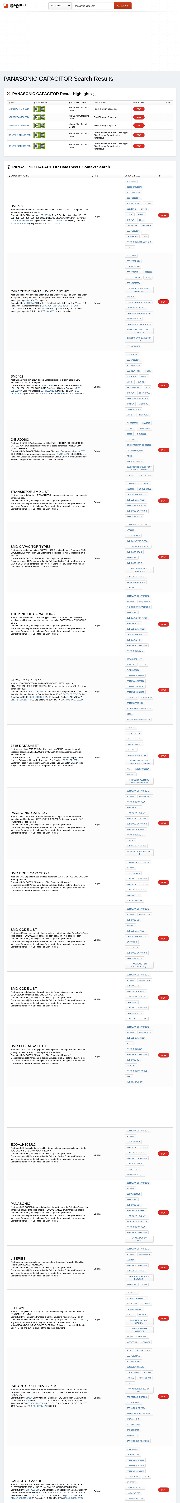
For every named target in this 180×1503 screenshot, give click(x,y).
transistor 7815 (134, 627)
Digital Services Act (121, 1492)
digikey (130, 361)
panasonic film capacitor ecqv (139, 797)
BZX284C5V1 (132, 1270)
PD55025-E (131, 563)
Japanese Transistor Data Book (140, 1033)
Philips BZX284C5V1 (136, 1275)
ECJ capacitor (134, 315)
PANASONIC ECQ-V (135, 552)
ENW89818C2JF (144, 414)
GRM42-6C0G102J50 (73, 592)
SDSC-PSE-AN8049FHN (136, 1051)
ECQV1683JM (144, 761)
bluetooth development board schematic (139, 408)
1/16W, (147, 258)
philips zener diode (136, 1292)
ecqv (129, 861)
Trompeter (132, 225)
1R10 (144, 225)
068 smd (148, 766)
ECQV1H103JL (144, 852)
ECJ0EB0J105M (133, 1153)
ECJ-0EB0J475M (41, 1140)
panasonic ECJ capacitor (139, 296)
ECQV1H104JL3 (144, 968)
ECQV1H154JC (144, 670)
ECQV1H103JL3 (144, 459)
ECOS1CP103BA (71, 640)
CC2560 (130, 414)
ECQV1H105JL (144, 426)
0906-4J (145, 1270)
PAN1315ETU (79, 397)
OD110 (142, 563)
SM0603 (42, 285)
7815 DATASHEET (134, 623)
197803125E (78, 1068)
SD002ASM (31, 279)
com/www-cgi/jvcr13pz (138, 421)
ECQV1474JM (144, 1015)
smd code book (134, 472)
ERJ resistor (133, 1157)
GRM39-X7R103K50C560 (137, 1317)
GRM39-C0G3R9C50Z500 (137, 1330)
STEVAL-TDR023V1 (35, 584)
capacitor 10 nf (134, 1279)
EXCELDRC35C (70, 587)
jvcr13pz (147, 870)
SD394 (29, 1131)
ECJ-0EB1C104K (19, 216)
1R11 (140, 212)
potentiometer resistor (139, 598)
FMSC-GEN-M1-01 (134, 1059)
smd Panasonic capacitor (139, 1003)
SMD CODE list (133, 530)
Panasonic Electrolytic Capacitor (140, 301)
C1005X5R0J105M (24, 213)
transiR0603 (143, 381)
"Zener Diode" (133, 1233)
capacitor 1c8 (133, 365)
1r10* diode (143, 352)
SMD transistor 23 (136, 1376)
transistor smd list (137, 430)
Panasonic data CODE (137, 874)
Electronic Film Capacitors (140, 486)
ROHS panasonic (134, 750)
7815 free (131, 631)
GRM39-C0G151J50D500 (137, 1308)
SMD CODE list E (134, 481)
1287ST (130, 208)
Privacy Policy (58, 1492)
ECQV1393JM (144, 512)
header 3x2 (132, 1162)
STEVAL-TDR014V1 (35, 1270)
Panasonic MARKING (136, 636)
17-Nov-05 (36, 638)
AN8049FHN (132, 1055)
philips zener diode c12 (138, 607)
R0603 (129, 385)
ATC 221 (147, 1217)
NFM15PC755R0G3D (19, 109)
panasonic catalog (136, 439)
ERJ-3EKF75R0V (133, 258)
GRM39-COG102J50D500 (71, 1319)
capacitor (146, 589)
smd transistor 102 (136, 709)
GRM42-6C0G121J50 (21, 1278)
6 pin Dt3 (145, 1087)
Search (122, 5)
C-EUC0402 (131, 390)
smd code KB (133, 870)
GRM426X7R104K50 (135, 594)
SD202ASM (46, 208)
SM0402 (143, 203)
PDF (139, 109)
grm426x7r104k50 (135, 1288)
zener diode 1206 (135, 1212)
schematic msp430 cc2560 (139, 394)
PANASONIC (132, 1039)
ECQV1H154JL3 (144, 728)
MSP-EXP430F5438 (134, 403)
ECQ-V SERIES (133, 952)
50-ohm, (130, 1115)
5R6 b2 (130, 602)
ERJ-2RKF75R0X (133, 348)
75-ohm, (146, 1111)
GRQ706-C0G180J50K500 (137, 1334)
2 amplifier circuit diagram (139, 1069)
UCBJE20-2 (131, 203)
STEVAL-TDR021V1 (35, 1310)
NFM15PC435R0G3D (19, 117)
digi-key (130, 212)
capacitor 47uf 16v (136, 283)
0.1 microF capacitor (137, 990)
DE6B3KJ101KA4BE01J (20, 135)
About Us (150, 1492)
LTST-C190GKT (133, 1111)
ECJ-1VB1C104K (60, 213)
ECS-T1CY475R (52, 216)
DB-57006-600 (33, 1205)
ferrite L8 (132, 589)
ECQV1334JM (144, 810)
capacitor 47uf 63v (136, 1140)
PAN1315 (145, 377)
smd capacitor (134, 543)
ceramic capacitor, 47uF (139, 279)
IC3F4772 (130, 1064)
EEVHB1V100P (133, 1195)
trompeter (132, 370)
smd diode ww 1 (134, 948)
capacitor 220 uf (135, 1204)
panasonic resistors (137, 357)
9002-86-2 (131, 652)
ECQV (143, 1039)
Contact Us (138, 1492)
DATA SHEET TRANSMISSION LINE (139, 1227)
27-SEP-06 (145, 1055)
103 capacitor (133, 1208)
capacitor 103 (133, 1217)
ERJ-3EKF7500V (133, 263)
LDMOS (147, 1237)
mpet (129, 878)
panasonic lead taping (138, 1388)
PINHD (149, 398)
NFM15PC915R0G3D (19, 125)
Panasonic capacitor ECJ (139, 287)
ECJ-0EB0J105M (133, 1102)
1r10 (147, 348)
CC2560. (130, 381)
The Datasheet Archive (15, 6)
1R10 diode (132, 216)
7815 (128, 647)
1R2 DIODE (145, 216)
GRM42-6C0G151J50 (21, 592)
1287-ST (130, 234)
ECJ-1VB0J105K (49, 282)
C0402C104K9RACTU (135, 1107)
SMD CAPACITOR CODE (137, 841)
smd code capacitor (137, 443)
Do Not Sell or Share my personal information (88, 1492)
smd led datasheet (136, 434)
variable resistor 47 (137, 1082)
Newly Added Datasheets (37, 1492)
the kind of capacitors (138, 468)
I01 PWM (142, 1064)
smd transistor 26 (136, 1403)
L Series (130, 705)
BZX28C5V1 (131, 1199)
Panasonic (132, 476)
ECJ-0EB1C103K (35, 1137)
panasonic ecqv (134, 448)
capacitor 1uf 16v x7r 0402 (139, 1125)
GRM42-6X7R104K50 (135, 581)
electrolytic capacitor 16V (140, 308)
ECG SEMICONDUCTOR (137, 1131)
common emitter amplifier (139, 1076)
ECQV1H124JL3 (144, 1346)
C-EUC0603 (140, 385)
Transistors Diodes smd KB (140, 715)
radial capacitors (136, 497)
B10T (129, 1221)
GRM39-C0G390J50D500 (137, 1325)
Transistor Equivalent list (139, 1381)
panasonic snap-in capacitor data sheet (139, 641)
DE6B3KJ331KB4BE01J (20, 146)
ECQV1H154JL (144, 1399)
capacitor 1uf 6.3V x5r (138, 1166)
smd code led (133, 501)
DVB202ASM (47, 346)
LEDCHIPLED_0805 (135, 398)
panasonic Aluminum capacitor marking (140, 657)
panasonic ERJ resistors (139, 229)
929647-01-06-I (144, 1115)
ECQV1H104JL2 (144, 931)
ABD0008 (130, 426)
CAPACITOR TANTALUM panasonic (140, 268)
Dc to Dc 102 (132, 783)
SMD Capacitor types (137, 463)
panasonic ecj (134, 292)
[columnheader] (19, 103)
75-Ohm (147, 199)
